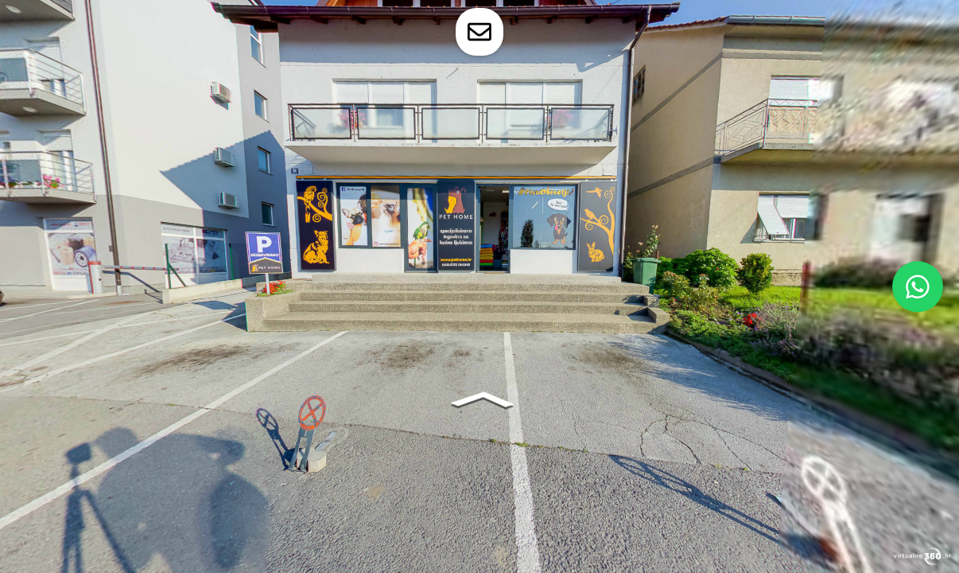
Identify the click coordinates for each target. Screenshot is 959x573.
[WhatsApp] (917, 286)
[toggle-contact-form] (479, 32)
